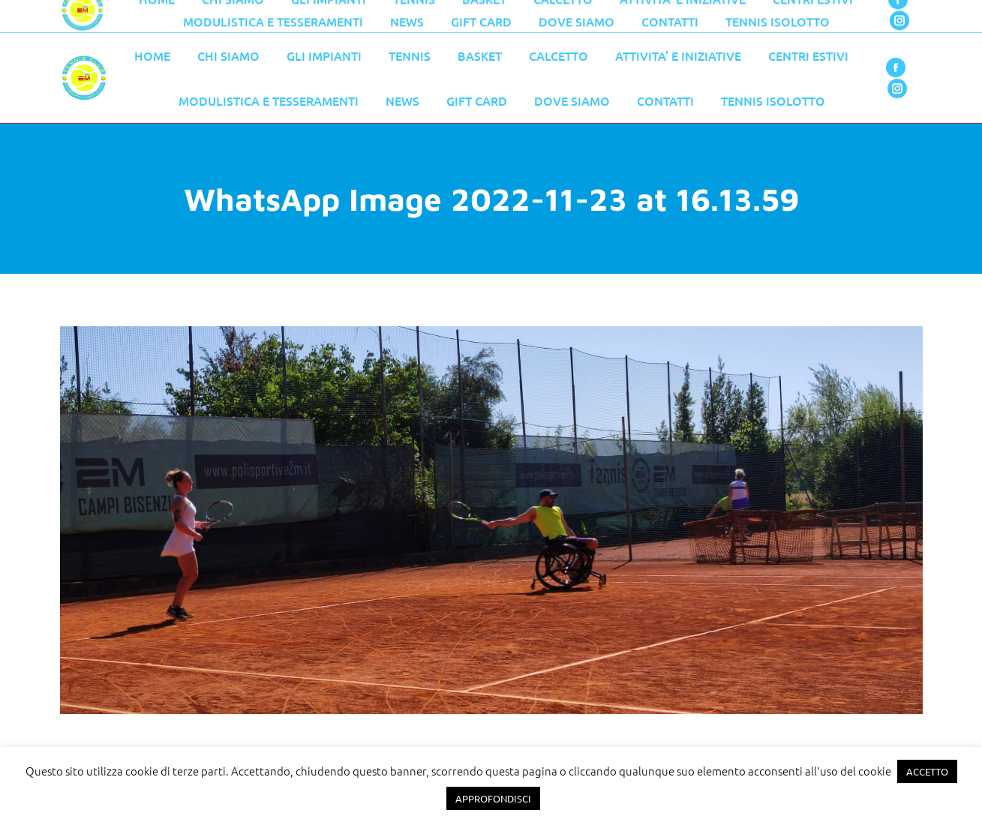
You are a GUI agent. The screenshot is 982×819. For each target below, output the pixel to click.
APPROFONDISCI (493, 798)
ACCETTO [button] (927, 771)
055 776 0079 (378, 16)
